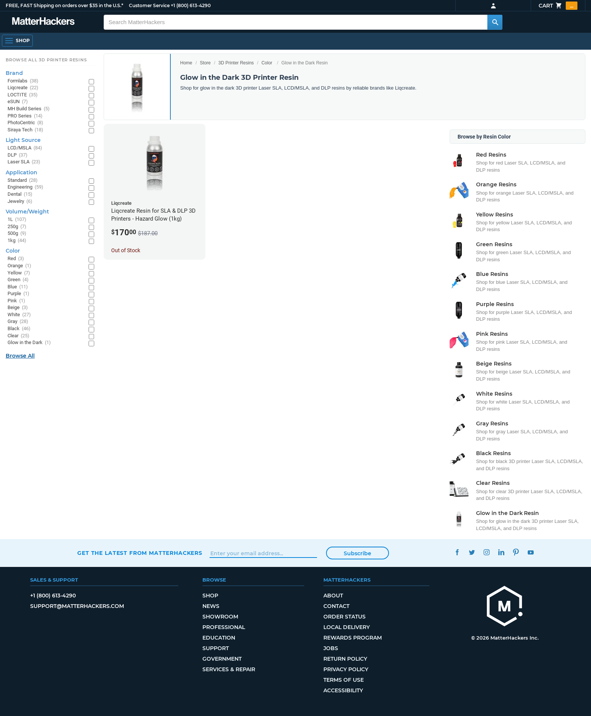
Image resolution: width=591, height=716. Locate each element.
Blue (18, 287)
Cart (558, 6)
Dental (20, 194)
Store (205, 63)
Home (186, 63)
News (210, 606)
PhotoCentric (25, 122)
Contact (336, 606)
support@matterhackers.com (77, 606)
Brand (14, 73)
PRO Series (25, 116)
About (333, 595)
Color (267, 63)
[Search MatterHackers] (494, 22)
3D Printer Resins (236, 63)
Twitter (471, 552)
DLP (18, 155)
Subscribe (357, 553)
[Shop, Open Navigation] (17, 41)
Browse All (20, 355)
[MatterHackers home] (504, 607)
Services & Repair (228, 669)
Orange (19, 266)
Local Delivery (346, 627)
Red (16, 258)
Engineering (25, 187)
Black (19, 328)
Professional (223, 627)
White (19, 314)
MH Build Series (29, 109)
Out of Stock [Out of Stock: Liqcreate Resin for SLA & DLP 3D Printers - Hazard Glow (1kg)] (125, 250)
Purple (18, 293)
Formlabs (23, 81)
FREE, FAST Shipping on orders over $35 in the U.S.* (64, 5)
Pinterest (515, 552)
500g (17, 233)
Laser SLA (24, 162)
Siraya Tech (25, 130)
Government (222, 658)
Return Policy (345, 658)
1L (17, 219)
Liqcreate (23, 87)
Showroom (220, 616)
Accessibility (343, 690)
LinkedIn (501, 552)
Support (215, 648)
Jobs (330, 648)
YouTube (530, 552)
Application (21, 172)
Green (18, 279)
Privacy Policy (345, 669)
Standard (23, 180)
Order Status (344, 616)
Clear (18, 336)
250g (17, 226)
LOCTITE (23, 95)
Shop (210, 595)
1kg (17, 240)
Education (218, 637)
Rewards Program (352, 637)
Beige (18, 307)
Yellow (19, 273)
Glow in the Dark (29, 342)
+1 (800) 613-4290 (191, 5)
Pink (16, 301)
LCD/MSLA (25, 148)
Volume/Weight (27, 211)
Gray (18, 321)
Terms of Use (343, 679)
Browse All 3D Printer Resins (46, 59)
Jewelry (20, 201)
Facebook (457, 552)
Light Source (23, 140)
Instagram (486, 552)
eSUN (18, 101)
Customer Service (149, 5)
